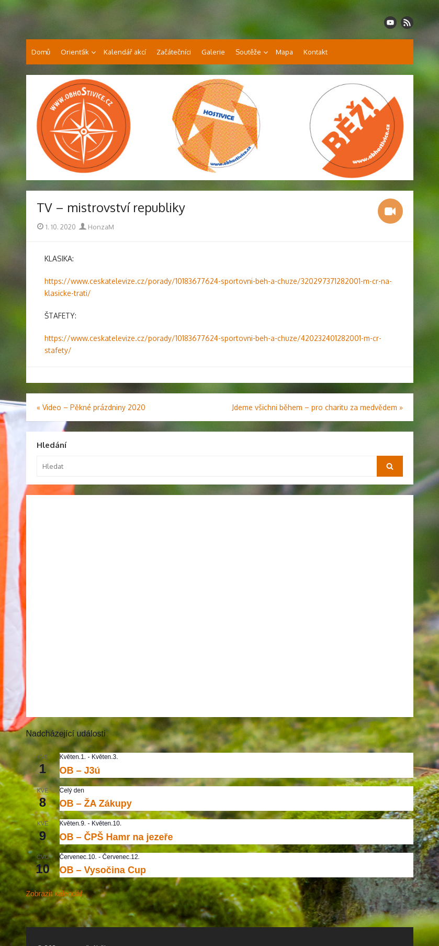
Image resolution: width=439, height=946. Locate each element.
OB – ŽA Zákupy (96, 803)
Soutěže (248, 52)
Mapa (284, 52)
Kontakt (315, 52)
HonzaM (96, 227)
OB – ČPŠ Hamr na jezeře (116, 837)
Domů (40, 52)
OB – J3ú (80, 770)
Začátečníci (173, 52)
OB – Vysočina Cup (103, 870)
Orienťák (75, 52)
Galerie (213, 52)
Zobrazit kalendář (54, 893)
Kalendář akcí (125, 52)
